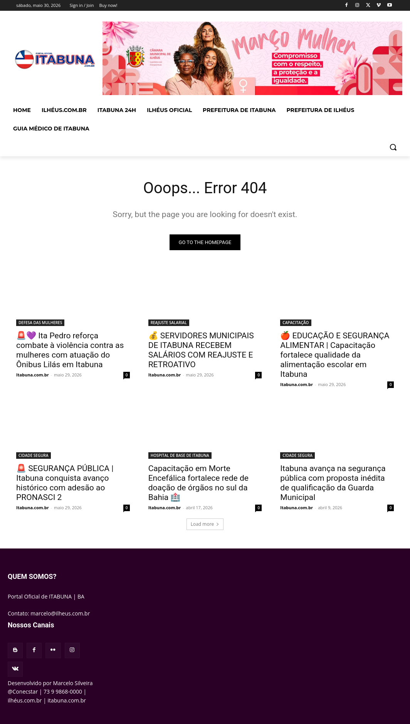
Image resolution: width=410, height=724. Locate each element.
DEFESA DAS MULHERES (40, 322)
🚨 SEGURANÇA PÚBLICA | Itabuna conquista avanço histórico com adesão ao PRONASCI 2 (64, 482)
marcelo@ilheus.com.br (60, 613)
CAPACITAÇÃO (295, 322)
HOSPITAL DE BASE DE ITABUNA (180, 455)
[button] (393, 147)
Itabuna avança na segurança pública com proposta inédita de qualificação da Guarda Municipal (332, 482)
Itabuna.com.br (32, 375)
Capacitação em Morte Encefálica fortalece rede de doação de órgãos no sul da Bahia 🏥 (198, 482)
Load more (205, 524)
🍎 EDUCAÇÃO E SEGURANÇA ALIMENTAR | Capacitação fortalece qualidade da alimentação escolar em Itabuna (334, 355)
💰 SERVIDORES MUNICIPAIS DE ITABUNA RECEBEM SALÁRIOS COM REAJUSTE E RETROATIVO (201, 350)
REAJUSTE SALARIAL (169, 322)
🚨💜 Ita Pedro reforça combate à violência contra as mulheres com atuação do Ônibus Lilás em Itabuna (70, 350)
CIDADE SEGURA (33, 455)
